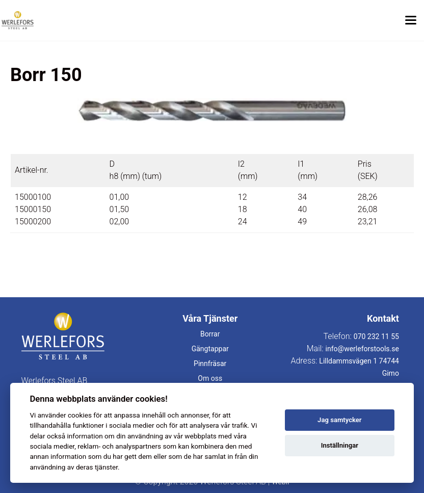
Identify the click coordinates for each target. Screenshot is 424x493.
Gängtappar (210, 349)
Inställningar (339, 445)
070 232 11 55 (376, 336)
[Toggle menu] (411, 21)
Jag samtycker (339, 420)
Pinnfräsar (210, 363)
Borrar (210, 334)
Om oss (210, 378)
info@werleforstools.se (362, 349)
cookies (80, 415)
